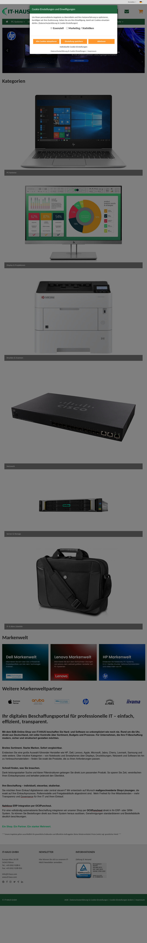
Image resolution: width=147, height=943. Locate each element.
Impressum (92, 51)
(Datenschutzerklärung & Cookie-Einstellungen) (58, 23)
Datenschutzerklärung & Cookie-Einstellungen (68, 51)
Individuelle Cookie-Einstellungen (73, 47)
